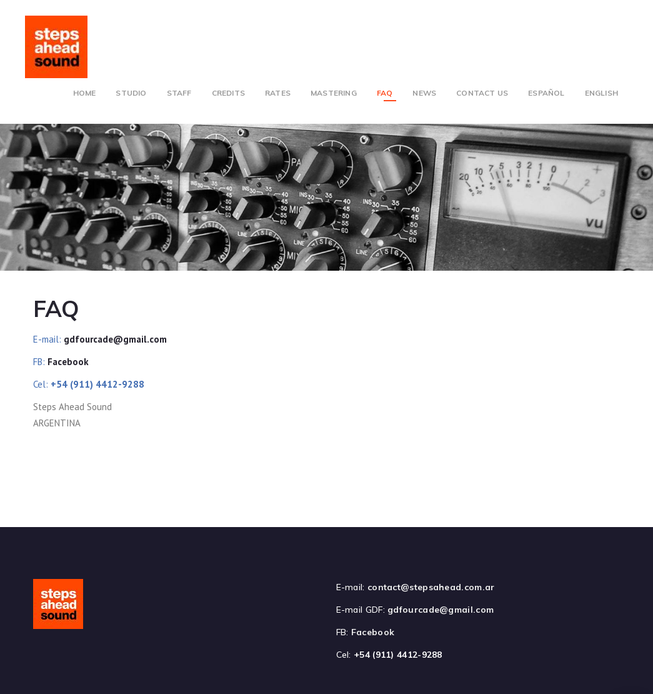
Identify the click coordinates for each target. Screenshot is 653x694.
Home (84, 93)
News (424, 93)
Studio (131, 93)
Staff (179, 93)
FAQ (385, 93)
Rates (278, 93)
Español (546, 93)
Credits (228, 93)
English (601, 93)
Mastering (334, 93)
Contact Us (482, 93)
